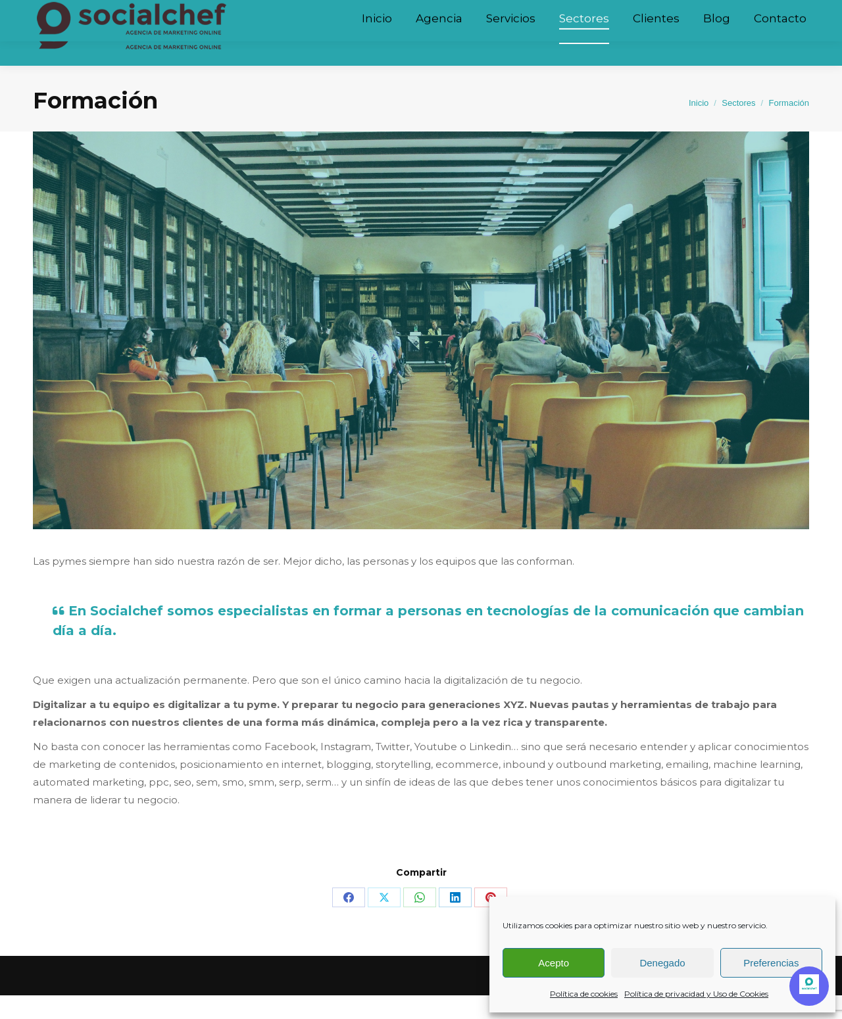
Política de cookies (584, 994)
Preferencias (771, 962)
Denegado (662, 962)
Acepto (553, 962)
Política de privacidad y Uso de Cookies (696, 994)
